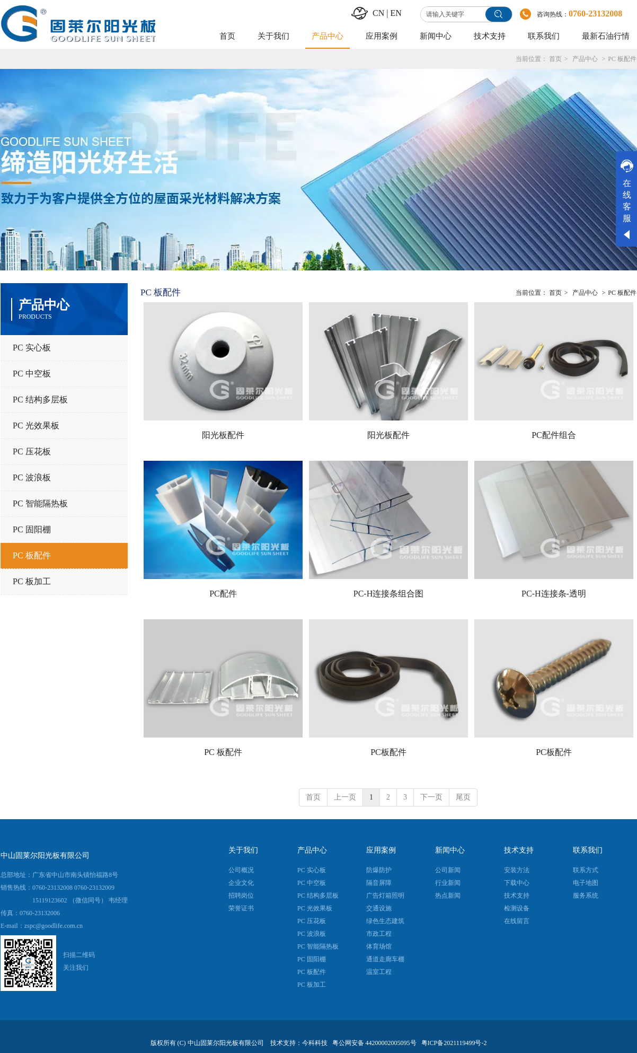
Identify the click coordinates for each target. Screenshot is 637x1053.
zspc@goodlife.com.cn (53, 925)
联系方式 (585, 870)
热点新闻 (448, 895)
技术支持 (519, 850)
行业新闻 (448, 883)
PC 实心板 (311, 870)
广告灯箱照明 (385, 895)
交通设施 (379, 908)
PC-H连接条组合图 (388, 593)
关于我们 (243, 850)
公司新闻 (448, 870)
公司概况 (241, 870)
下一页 (431, 797)
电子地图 (585, 883)
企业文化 (241, 883)
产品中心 (585, 59)
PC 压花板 (311, 921)
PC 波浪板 (311, 933)
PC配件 (223, 593)
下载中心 (516, 883)
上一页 (345, 797)
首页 (555, 59)
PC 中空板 (311, 883)
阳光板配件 (223, 435)
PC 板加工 (311, 984)
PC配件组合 (554, 435)
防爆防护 (379, 870)
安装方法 (516, 870)
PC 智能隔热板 (318, 946)
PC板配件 (388, 752)
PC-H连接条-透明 (553, 593)
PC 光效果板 (314, 908)
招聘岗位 (241, 895)
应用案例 (381, 850)
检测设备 (516, 908)
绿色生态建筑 (385, 921)
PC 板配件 (622, 59)
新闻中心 (450, 850)
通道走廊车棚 (385, 959)
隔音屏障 (379, 883)
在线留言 (516, 921)
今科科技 (315, 1043)
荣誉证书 (241, 908)
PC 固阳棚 (311, 959)
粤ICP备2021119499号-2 (454, 1043)
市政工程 (379, 933)
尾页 (463, 797)
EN (395, 12)
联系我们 (588, 850)
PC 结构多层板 (318, 895)
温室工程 (379, 972)
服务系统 (585, 895)
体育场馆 (379, 946)
